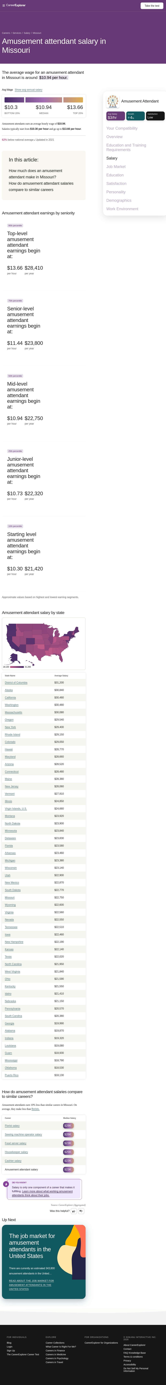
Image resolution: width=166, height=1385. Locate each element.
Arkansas (10, 853)
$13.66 (75, 109)
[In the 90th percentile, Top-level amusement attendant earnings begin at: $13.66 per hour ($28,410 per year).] (44, 253)
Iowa (7, 934)
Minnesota (11, 830)
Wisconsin (11, 867)
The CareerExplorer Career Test (23, 1354)
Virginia (9, 912)
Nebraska (10, 1001)
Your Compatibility (122, 128)
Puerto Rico (11, 1075)
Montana (10, 816)
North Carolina (13, 964)
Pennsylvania (12, 1008)
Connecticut (12, 771)
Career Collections (55, 1342)
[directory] (44, 175)
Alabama (10, 1030)
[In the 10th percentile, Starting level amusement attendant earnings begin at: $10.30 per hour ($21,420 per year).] (44, 553)
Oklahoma (11, 1067)
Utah (7, 875)
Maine (8, 779)
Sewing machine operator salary (23, 1134)
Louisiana (10, 1045)
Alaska (9, 690)
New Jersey (11, 786)
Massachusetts (13, 712)
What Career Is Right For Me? (61, 1346)
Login (9, 1346)
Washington (11, 704)
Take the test (152, 5)
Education (115, 175)
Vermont (10, 793)
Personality (116, 192)
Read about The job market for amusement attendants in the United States (31, 1284)
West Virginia (12, 971)
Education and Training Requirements (126, 147)
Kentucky (10, 986)
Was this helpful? (60, 1211)
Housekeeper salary (16, 1152)
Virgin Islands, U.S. (16, 808)
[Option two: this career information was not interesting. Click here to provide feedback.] (81, 1211)
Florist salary (12, 1125)
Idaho (8, 993)
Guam (8, 1053)
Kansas (9, 949)
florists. (36, 1109)
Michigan (10, 860)
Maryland (10, 756)
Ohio (7, 978)
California (10, 697)
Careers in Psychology (57, 1358)
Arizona (9, 764)
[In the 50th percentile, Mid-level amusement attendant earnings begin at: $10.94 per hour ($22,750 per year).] (44, 403)
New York (10, 727)
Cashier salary (13, 1160)
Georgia (9, 1023)
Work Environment (122, 209)
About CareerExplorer (134, 1345)
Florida (9, 845)
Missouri (10, 897)
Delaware (10, 838)
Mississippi (11, 1060)
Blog (9, 1342)
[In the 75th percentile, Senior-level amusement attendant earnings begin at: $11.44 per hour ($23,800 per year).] (44, 328)
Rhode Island (12, 734)
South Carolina (13, 1016)
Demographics (118, 200)
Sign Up (11, 1350)
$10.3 (12, 109)
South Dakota (13, 890)
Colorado (10, 741)
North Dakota (12, 823)
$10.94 (44, 109)
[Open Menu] (72, 5)
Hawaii (9, 749)
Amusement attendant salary (21, 1169)
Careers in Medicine (56, 1354)
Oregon (9, 719)
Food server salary (15, 1143)
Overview (114, 136)
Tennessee (11, 927)
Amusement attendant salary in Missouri (54, 45)
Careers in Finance (55, 1350)
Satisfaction (116, 183)
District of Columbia (16, 682)
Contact (127, 1349)
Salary (111, 158)
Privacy (127, 1360)
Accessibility (130, 1364)
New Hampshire (14, 941)
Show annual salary (28, 89)
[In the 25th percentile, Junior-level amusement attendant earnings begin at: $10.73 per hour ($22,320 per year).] (44, 478)
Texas (8, 956)
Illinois (8, 801)
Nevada (9, 919)
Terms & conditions (133, 1356)
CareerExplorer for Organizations (101, 1342)
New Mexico (12, 882)
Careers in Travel (54, 1362)
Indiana (9, 1038)
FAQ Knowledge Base (135, 1353)
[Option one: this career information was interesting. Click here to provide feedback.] (74, 1211)
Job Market (116, 166)
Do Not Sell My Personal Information (136, 1369)
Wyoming (10, 904)
